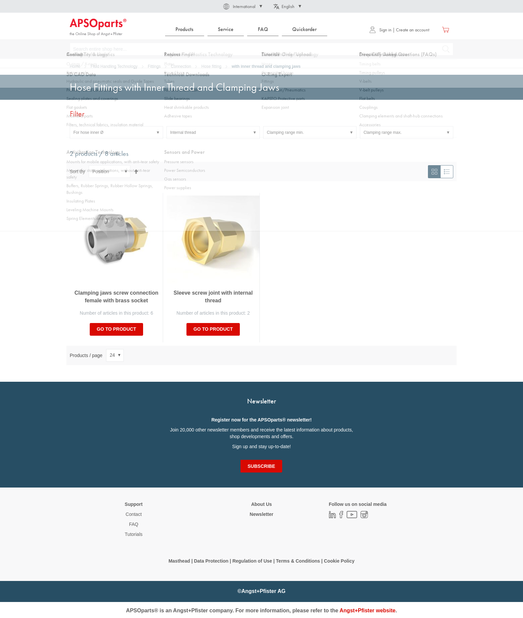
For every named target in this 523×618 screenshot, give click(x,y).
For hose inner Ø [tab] (88, 132)
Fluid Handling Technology (114, 66)
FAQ (133, 524)
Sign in (380, 29)
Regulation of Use (252, 561)
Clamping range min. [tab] (285, 132)
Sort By (77, 171)
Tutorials (133, 534)
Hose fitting (211, 66)
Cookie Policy (339, 561)
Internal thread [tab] (183, 132)
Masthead (179, 561)
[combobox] (261, 49)
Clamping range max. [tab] (383, 132)
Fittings (154, 66)
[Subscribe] (261, 466)
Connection (181, 66)
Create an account (412, 30)
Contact (134, 514)
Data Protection (211, 561)
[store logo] (98, 27)
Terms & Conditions (298, 561)
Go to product (116, 329)
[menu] (247, 29)
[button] (242, 6)
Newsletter (262, 514)
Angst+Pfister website (368, 610)
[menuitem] (184, 29)
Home (75, 66)
